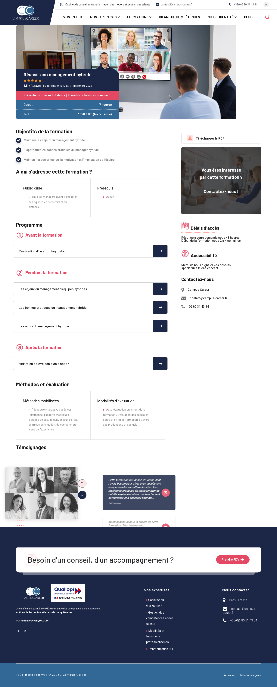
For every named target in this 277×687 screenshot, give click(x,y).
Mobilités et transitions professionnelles (157, 636)
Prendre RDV (230, 559)
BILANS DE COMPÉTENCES (179, 17)
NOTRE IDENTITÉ (220, 17)
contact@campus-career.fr (177, 4)
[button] (82, 495)
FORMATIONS (137, 17)
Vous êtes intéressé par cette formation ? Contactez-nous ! (221, 180)
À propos (229, 675)
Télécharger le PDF (205, 138)
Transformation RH (160, 649)
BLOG (248, 17)
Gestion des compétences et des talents (159, 618)
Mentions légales (250, 675)
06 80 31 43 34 (199, 306)
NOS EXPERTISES (103, 17)
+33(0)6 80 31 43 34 (245, 4)
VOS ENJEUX (73, 17)
